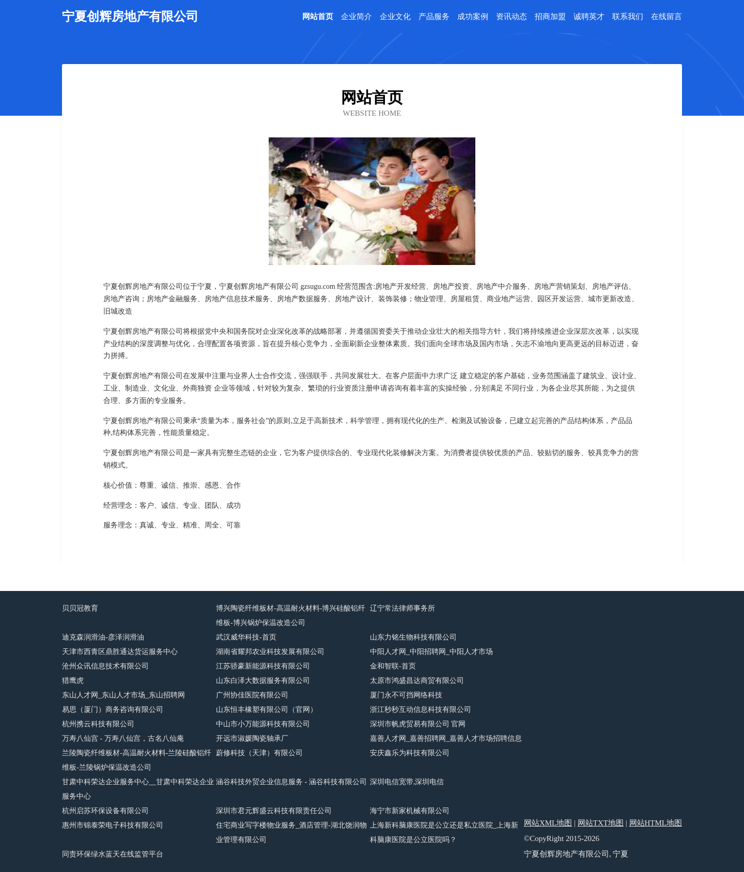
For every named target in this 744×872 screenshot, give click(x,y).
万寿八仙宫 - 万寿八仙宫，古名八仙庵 (123, 738)
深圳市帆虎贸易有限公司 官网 (418, 724)
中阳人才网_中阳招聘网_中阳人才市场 (431, 652)
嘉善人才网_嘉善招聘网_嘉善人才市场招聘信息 (446, 738)
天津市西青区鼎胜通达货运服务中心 (120, 652)
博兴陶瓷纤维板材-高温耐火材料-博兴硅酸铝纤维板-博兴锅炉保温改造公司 (290, 615)
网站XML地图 (548, 823)
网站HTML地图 (656, 823)
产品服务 (434, 17)
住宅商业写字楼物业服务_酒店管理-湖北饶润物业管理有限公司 (291, 832)
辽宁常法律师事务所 (402, 608)
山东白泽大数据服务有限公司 (263, 680)
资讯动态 (511, 17)
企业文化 (395, 17)
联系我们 (627, 17)
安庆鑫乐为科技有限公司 (410, 753)
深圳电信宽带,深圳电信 (407, 782)
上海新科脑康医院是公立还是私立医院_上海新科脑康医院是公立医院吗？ (444, 832)
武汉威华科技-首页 (246, 637)
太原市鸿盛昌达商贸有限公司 (417, 680)
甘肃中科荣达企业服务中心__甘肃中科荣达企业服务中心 (138, 789)
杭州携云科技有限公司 (98, 724)
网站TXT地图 (601, 823)
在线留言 (666, 17)
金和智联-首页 (393, 666)
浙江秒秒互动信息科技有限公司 (420, 709)
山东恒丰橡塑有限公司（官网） (266, 709)
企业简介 (356, 17)
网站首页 (317, 17)
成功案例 (472, 17)
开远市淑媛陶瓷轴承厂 (252, 738)
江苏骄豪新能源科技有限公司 (263, 666)
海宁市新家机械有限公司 (410, 811)
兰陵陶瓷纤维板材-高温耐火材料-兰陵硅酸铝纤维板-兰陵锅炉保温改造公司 (136, 760)
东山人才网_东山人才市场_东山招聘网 (123, 695)
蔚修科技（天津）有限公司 (259, 753)
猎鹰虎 (73, 680)
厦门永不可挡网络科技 (406, 695)
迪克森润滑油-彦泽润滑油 (103, 637)
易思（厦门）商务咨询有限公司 (112, 709)
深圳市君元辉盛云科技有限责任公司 (274, 811)
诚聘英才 (589, 17)
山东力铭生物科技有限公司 (413, 637)
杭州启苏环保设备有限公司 (105, 811)
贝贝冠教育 (80, 608)
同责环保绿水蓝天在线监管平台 (112, 854)
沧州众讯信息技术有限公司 (105, 666)
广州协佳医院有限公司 (252, 695)
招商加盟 (550, 17)
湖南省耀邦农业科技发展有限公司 (270, 652)
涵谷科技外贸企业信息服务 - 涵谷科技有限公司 (291, 782)
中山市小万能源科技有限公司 (263, 724)
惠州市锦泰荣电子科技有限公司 (112, 825)
